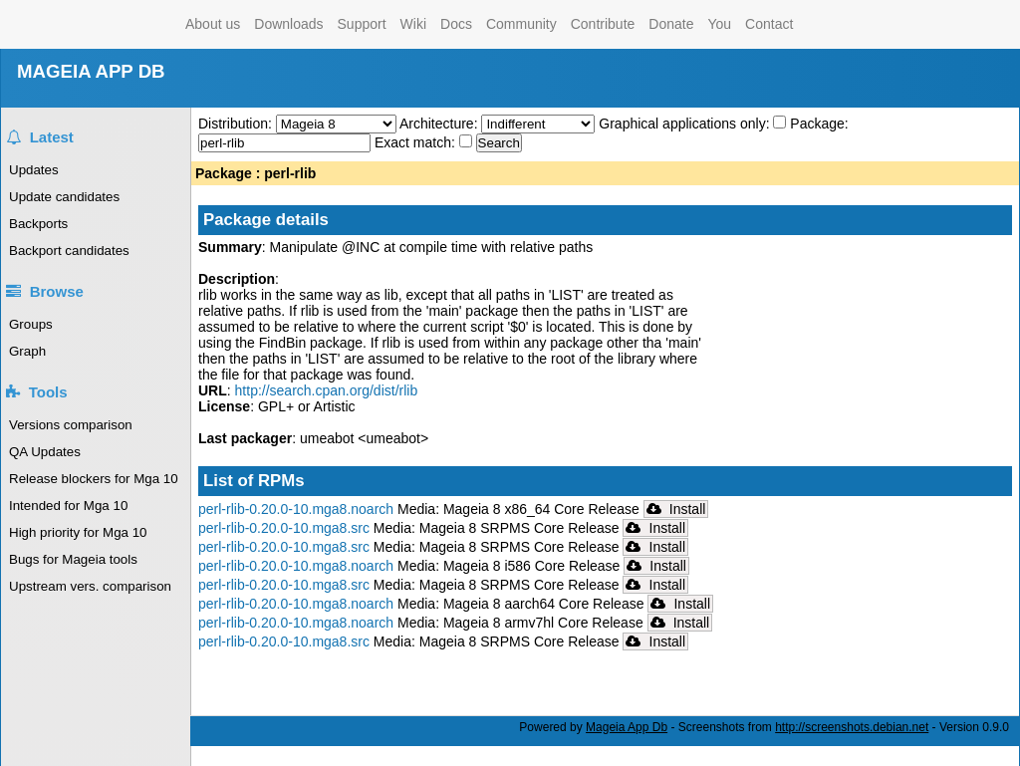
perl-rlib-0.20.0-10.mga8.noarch (295, 509)
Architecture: (440, 123)
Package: (819, 123)
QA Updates (45, 451)
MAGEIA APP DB (91, 71)
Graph (27, 351)
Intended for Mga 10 (68, 505)
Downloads (288, 24)
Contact (769, 24)
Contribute (603, 24)
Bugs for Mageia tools (73, 559)
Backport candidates (69, 250)
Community (521, 24)
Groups (31, 324)
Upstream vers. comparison (90, 586)
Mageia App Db (626, 727)
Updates (34, 169)
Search (499, 142)
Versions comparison (70, 424)
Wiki (413, 24)
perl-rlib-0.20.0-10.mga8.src (284, 528)
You (719, 24)
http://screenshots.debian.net (851, 727)
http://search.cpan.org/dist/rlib (326, 390)
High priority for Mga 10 (78, 532)
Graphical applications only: (684, 123)
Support (362, 24)
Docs (456, 24)
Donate (670, 24)
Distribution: (237, 123)
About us (212, 24)
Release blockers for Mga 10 (93, 478)
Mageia (98, 24)
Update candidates (64, 196)
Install (676, 509)
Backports (38, 223)
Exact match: (417, 142)
